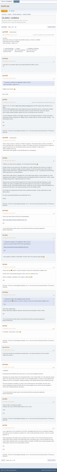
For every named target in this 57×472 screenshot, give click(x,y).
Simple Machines (12, 470)
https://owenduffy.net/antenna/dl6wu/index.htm (15, 220)
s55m (6, 235)
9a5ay (6, 58)
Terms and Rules (47, 470)
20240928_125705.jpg (32, 48)
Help (42, 470)
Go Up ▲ (54, 470)
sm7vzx (6, 347)
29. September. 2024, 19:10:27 (9, 213)
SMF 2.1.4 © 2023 (5, 470)
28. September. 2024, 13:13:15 (10, 34)
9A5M (6, 32)
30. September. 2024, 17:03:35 (9, 328)
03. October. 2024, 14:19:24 (8, 367)
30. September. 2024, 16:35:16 (9, 294)
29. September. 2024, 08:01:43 (9, 140)
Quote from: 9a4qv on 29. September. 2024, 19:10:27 (18, 242)
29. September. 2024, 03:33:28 (9, 102)
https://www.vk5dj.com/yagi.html (24, 105)
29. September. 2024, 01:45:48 (9, 78)
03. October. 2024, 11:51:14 (8, 350)
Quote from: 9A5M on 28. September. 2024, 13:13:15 (17, 82)
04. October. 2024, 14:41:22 (8, 427)
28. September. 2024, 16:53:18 (9, 61)
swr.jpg (17, 48)
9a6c (5, 99)
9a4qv (6, 210)
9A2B (6, 75)
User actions (51, 27)
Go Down (4, 27)
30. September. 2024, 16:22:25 (9, 267)
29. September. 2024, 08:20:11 (9, 160)
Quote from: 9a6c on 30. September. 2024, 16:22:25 (17, 299)
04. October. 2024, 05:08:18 (8, 401)
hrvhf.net (5, 6)
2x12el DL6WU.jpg (8, 48)
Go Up (3, 460)
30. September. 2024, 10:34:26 (9, 237)
